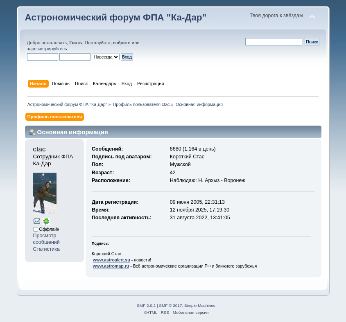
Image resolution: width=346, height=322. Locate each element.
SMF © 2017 (170, 305)
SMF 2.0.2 (146, 305)
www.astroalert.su (111, 259)
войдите (121, 42)
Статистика (46, 249)
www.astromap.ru (111, 265)
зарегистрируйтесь (47, 48)
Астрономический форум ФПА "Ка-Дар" (116, 17)
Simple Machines (199, 305)
